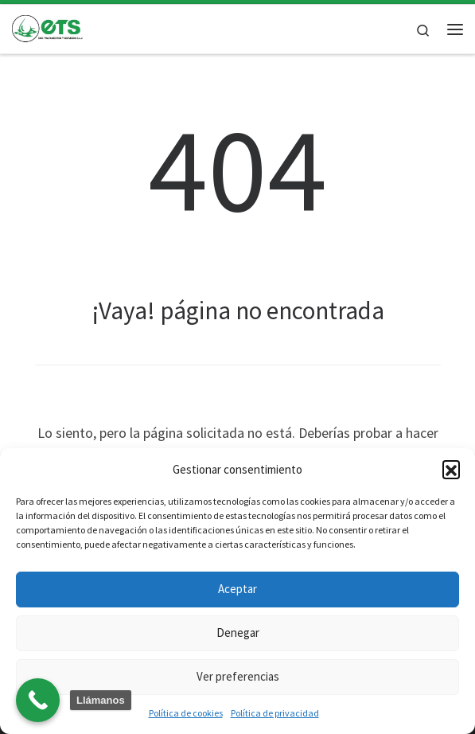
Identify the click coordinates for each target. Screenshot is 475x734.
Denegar (237, 632)
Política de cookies (186, 713)
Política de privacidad (275, 713)
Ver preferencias (238, 676)
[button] (451, 469)
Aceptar (237, 588)
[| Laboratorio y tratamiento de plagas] (48, 27)
